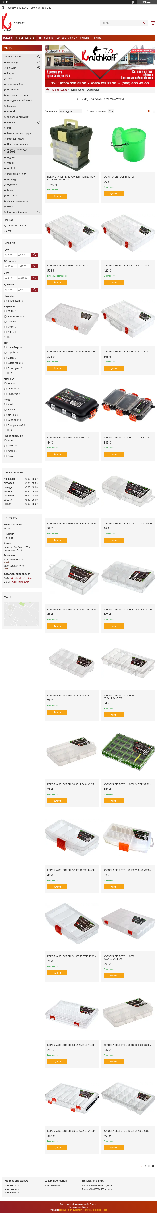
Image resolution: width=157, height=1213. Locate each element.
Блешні (11, 111)
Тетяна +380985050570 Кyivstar (97, 1185)
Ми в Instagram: (12, 1189)
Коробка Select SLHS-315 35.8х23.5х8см (128, 1045)
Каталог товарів (23, 37)
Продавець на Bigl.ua (78, 1207)
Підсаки (11, 157)
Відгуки (8, 230)
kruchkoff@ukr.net (20, 582)
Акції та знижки (45, 37)
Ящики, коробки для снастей (17, 150)
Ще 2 (9, 373)
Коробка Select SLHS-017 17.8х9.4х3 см (71, 695)
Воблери (11, 106)
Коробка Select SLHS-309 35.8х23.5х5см (71, 351)
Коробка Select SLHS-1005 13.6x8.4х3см (71, 870)
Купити (57, 196)
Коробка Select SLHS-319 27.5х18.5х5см (71, 1131)
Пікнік (10, 206)
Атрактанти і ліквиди (18, 95)
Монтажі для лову (16, 173)
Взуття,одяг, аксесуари (19, 133)
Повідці (11, 168)
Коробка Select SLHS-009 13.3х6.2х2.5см (128, 523)
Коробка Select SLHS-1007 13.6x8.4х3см (128, 870)
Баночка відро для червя (119, 177)
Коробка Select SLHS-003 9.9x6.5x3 (68, 437)
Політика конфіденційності (95, 1210)
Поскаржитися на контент (70, 1210)
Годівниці (12, 184)
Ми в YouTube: (12, 1185)
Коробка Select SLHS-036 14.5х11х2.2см (128, 784)
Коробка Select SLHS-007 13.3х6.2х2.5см (71, 523)
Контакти (84, 37)
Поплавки (12, 195)
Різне (10, 128)
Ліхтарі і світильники (17, 201)
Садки (10, 163)
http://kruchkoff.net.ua (21, 578)
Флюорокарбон (15, 84)
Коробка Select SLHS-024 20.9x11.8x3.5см (119, 697)
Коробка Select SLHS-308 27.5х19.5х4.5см (119, 957)
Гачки (10, 190)
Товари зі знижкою (54, 1185)
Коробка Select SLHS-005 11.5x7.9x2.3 (126, 437)
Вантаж (11, 122)
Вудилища (12, 62)
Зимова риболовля (17, 212)
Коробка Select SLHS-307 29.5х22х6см (127, 265)
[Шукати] (144, 23)
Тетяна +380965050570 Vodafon (97, 1189)
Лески (10, 78)
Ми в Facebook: (12, 1192)
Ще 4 (9, 430)
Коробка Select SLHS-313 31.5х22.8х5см (128, 351)
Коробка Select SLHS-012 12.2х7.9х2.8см (71, 609)
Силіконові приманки (18, 117)
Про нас (97, 37)
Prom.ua (93, 1204)
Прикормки (13, 89)
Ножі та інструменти (17, 144)
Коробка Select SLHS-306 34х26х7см (69, 265)
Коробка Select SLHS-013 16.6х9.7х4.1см (128, 609)
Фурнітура (12, 179)
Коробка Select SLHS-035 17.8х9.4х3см (70, 784)
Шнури (10, 73)
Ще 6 (9, 337)
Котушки (11, 67)
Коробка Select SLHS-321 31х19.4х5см (127, 1131)
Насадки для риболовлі (19, 100)
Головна (7, 37)
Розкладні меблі (15, 138)
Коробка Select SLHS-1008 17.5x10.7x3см (71, 956)
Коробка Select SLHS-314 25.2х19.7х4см (71, 1045)
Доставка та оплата (67, 37)
